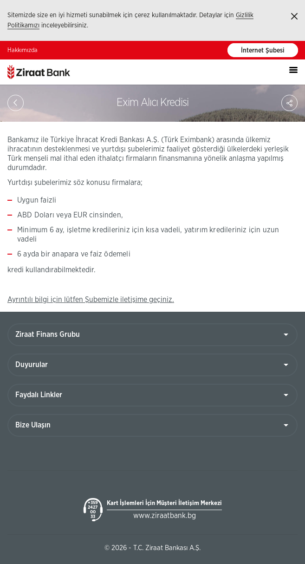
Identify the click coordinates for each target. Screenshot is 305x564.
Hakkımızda (22, 50)
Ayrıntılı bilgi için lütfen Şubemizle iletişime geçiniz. (90, 299)
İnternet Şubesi (263, 50)
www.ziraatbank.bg (164, 515)
